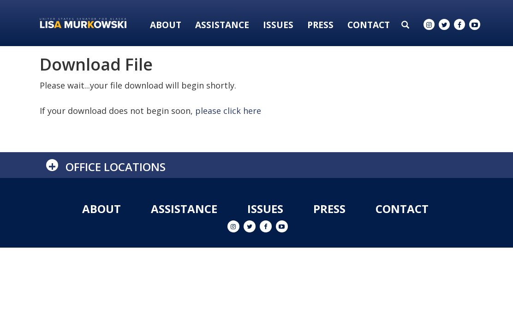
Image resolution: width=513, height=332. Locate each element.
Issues (278, 25)
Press (320, 25)
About (165, 25)
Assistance (222, 25)
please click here (228, 110)
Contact (368, 25)
